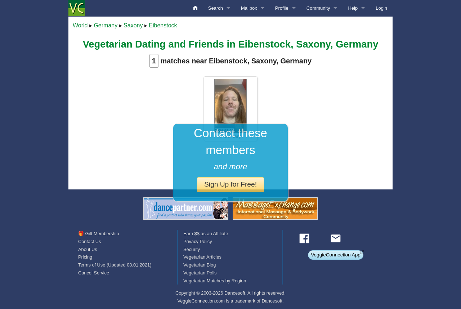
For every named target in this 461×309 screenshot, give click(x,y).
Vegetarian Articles (202, 257)
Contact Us (89, 241)
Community (318, 8)
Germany (105, 25)
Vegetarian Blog (199, 265)
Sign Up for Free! (230, 184)
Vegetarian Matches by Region (214, 280)
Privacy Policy (197, 241)
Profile (281, 8)
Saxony (133, 25)
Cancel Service (93, 273)
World (80, 25)
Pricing (85, 257)
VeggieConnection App (336, 255)
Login (381, 8)
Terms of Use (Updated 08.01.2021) (114, 265)
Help (353, 8)
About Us (87, 249)
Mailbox (249, 8)
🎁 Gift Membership (98, 233)
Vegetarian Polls (199, 273)
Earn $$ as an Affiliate (205, 233)
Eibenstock (163, 25)
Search (215, 8)
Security (191, 249)
